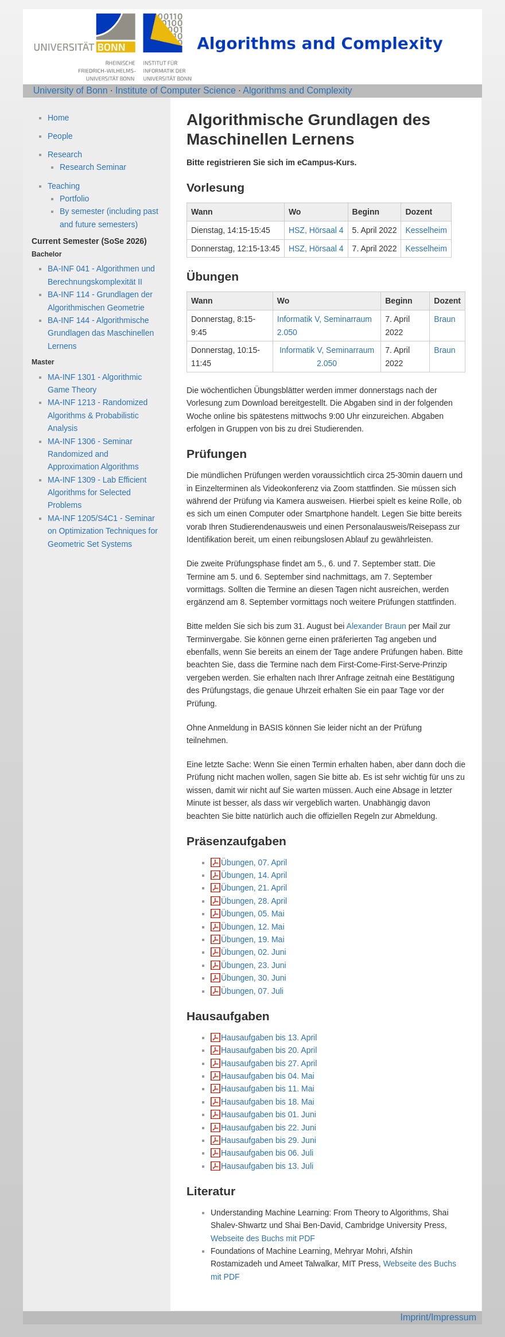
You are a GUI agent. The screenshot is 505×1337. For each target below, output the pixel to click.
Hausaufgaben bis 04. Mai (267, 1076)
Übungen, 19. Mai (253, 939)
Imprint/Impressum (438, 1317)
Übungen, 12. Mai (253, 926)
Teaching (64, 186)
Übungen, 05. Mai (253, 913)
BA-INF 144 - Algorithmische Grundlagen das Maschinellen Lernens (101, 333)
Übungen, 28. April (254, 900)
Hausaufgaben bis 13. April (269, 1037)
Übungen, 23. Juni (253, 965)
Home (58, 117)
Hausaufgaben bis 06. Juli (267, 1152)
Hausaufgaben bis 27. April (269, 1063)
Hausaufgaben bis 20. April (269, 1050)
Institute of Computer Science (175, 90)
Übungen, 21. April (254, 887)
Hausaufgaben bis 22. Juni (268, 1127)
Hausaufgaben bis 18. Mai (267, 1101)
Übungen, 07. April (254, 862)
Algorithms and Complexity (297, 90)
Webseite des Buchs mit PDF (263, 1238)
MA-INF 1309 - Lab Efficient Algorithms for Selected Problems (97, 492)
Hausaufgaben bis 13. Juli (267, 1166)
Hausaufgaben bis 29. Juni (268, 1140)
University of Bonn (70, 90)
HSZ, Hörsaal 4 (316, 230)
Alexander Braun (376, 626)
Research (65, 154)
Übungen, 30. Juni (253, 977)
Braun (444, 319)
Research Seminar (93, 167)
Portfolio (74, 198)
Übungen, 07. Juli (252, 991)
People (60, 136)
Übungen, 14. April (254, 875)
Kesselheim (425, 230)
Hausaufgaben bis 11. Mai (267, 1088)
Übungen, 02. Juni (253, 952)
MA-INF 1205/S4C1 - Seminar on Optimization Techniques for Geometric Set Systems (103, 531)
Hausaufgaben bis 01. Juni (268, 1114)
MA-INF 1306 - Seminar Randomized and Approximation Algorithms (93, 454)
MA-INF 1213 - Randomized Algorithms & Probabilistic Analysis (97, 415)
